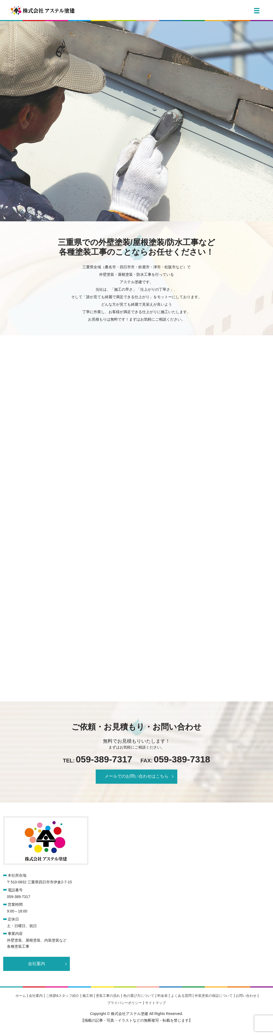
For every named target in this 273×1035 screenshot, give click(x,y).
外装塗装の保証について (214, 996)
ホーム (20, 996)
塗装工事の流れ (108, 996)
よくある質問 (181, 996)
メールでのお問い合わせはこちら (136, 776)
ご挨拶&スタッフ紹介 (62, 996)
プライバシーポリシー (124, 1003)
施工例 (87, 996)
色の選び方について (138, 996)
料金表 (162, 996)
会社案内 (36, 963)
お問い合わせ (246, 996)
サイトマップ (155, 1003)
